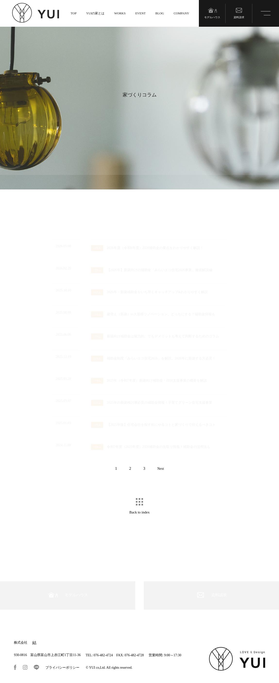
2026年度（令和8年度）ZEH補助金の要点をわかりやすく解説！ (147, 248)
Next (160, 468)
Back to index (139, 512)
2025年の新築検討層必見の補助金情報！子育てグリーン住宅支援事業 (151, 402)
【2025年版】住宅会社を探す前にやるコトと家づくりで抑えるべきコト (153, 425)
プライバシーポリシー (62, 667)
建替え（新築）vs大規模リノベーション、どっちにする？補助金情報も (153, 314)
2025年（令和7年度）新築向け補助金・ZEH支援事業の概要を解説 (149, 380)
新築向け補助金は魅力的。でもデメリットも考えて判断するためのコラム (155, 336)
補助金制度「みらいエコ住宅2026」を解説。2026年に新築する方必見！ (153, 358)
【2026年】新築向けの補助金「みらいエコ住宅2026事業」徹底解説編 (151, 270)
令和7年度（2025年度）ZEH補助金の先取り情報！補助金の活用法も (150, 447)
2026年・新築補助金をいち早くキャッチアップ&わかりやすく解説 (149, 292)
